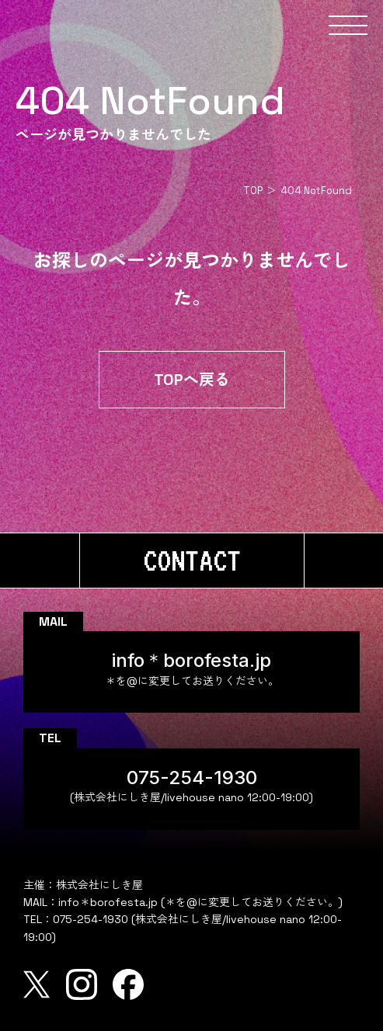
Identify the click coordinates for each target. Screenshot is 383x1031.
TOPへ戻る (192, 380)
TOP (253, 191)
